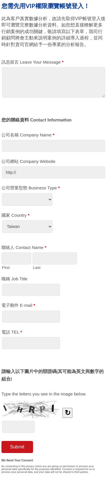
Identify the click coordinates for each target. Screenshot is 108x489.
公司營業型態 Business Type (30, 189)
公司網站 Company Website (28, 161)
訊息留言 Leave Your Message (32, 63)
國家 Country (15, 216)
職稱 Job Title (14, 278)
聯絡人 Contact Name (23, 248)
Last (37, 267)
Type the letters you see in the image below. (43, 393)
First (5, 267)
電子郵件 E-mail (18, 306)
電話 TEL (11, 333)
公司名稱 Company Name (27, 136)
